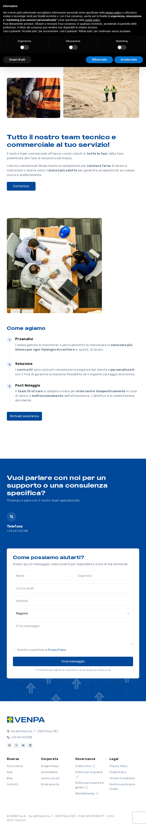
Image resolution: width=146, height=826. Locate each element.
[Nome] (42, 576)
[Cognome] (104, 576)
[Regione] (73, 613)
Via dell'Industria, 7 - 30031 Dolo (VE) (32, 731)
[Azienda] (73, 601)
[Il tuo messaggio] (73, 633)
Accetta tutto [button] (129, 59)
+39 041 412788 (17, 531)
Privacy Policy (57, 650)
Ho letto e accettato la (41, 650)
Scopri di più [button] (17, 59)
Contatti (12, 784)
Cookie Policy (118, 772)
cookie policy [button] (92, 19)
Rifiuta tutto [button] (99, 59)
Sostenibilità (49, 772)
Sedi (9, 772)
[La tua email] (73, 588)
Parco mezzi (15, 766)
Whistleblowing (86, 793)
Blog (9, 778)
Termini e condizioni (122, 778)
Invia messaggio (73, 661)
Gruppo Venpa (50, 766)
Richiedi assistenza (24, 416)
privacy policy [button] (113, 12)
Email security (50, 784)
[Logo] (26, 719)
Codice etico (85, 766)
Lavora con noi (50, 778)
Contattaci (21, 186)
